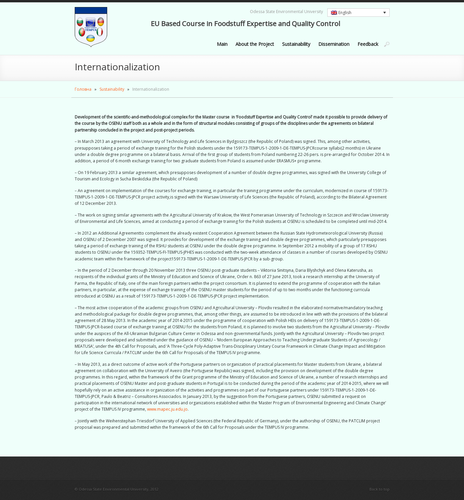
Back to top (380, 489)
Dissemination (333, 44)
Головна (83, 89)
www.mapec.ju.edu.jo (167, 409)
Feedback (367, 44)
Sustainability (296, 44)
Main (222, 44)
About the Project (255, 44)
